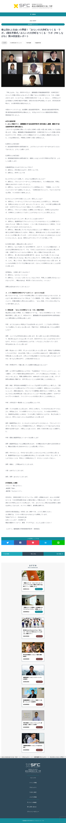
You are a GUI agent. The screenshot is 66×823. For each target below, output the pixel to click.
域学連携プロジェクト (33, 24)
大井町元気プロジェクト (16, 42)
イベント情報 (33, 782)
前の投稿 (60, 554)
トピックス (33, 777)
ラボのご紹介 (33, 792)
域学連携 (29, 42)
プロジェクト (33, 787)
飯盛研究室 (38, 42)
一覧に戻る (33, 554)
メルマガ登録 (33, 797)
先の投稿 (6, 554)
